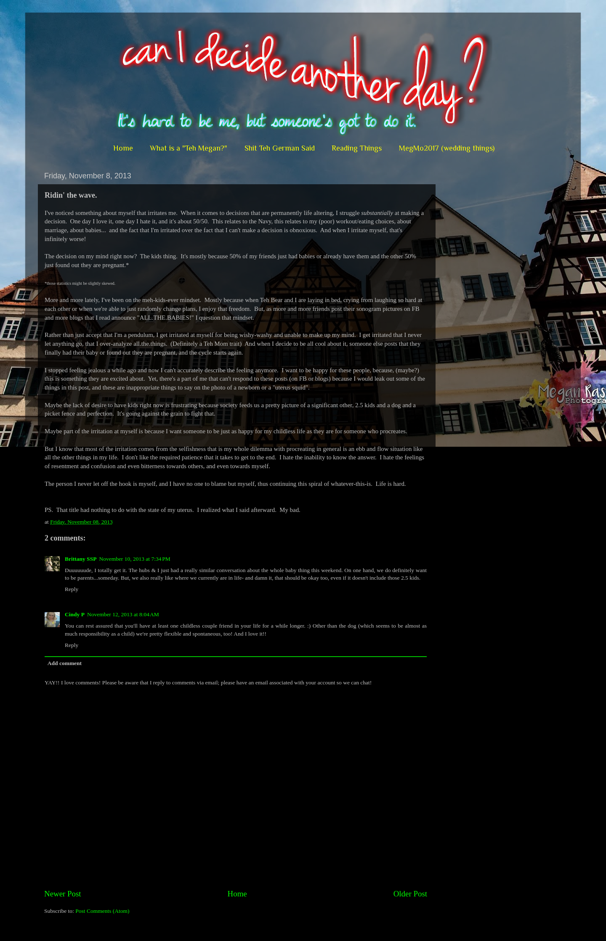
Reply (71, 589)
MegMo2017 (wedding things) (446, 148)
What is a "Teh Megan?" (188, 148)
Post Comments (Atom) (102, 911)
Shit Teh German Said (280, 148)
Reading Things (357, 148)
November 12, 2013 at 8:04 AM (123, 614)
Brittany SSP (80, 559)
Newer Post (62, 893)
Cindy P (75, 614)
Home (123, 148)
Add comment (65, 663)
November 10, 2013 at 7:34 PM (134, 559)
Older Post (410, 893)
